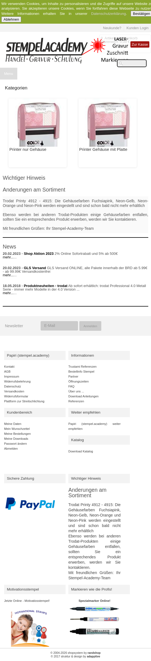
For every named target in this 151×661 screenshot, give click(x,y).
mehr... (8, 257)
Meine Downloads (16, 438)
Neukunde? (112, 28)
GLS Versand (35, 268)
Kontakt (9, 366)
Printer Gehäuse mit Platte (103, 149)
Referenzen (76, 401)
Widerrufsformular (16, 396)
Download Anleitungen (83, 396)
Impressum (11, 376)
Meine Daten (12, 423)
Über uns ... (76, 391)
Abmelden (11, 448)
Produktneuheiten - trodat (46, 286)
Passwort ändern (15, 443)
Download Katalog (80, 451)
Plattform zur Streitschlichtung (24, 401)
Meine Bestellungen (17, 433)
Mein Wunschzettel (17, 428)
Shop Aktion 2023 (39, 254)
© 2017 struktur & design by (75, 656)
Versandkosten (14, 391)
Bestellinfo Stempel (81, 371)
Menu (8, 74)
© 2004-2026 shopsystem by (76, 652)
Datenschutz (12, 386)
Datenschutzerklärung (108, 14)
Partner (73, 376)
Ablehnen (11, 19)
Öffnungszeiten (78, 381)
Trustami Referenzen (82, 366)
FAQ (71, 386)
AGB (7, 371)
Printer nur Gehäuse (27, 149)
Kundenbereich (19, 412)
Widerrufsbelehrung (17, 381)
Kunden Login (138, 28)
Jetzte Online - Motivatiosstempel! (27, 600)
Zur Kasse (140, 44)
